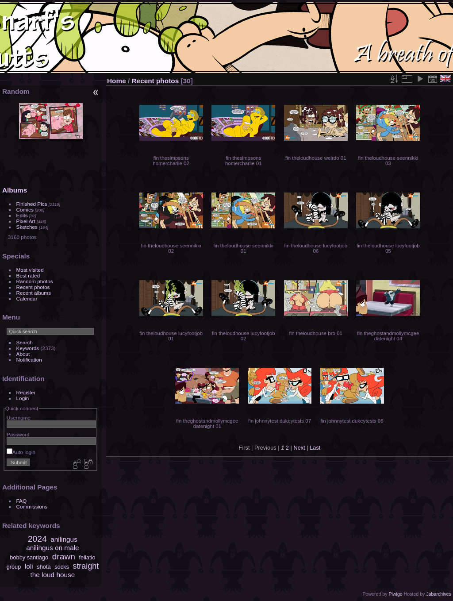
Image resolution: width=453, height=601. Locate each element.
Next (299, 447)
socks (61, 566)
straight (86, 566)
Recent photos (33, 287)
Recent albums (33, 293)
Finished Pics (31, 204)
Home (116, 81)
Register (26, 392)
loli (29, 566)
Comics (25, 209)
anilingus (63, 539)
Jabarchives (438, 594)
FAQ (21, 501)
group (14, 566)
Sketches (27, 227)
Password (18, 434)
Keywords (27, 348)
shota (43, 566)
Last (315, 447)
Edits (22, 215)
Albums (14, 190)
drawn (63, 556)
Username (19, 417)
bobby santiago (29, 557)
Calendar (27, 298)
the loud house (53, 574)
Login (22, 398)
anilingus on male (52, 547)
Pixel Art (25, 221)
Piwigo (395, 594)
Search (24, 342)
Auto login (21, 452)
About (23, 354)
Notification (29, 359)
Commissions (32, 506)
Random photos (34, 281)
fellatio (87, 557)
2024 (37, 538)
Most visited (30, 270)
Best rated (28, 275)
